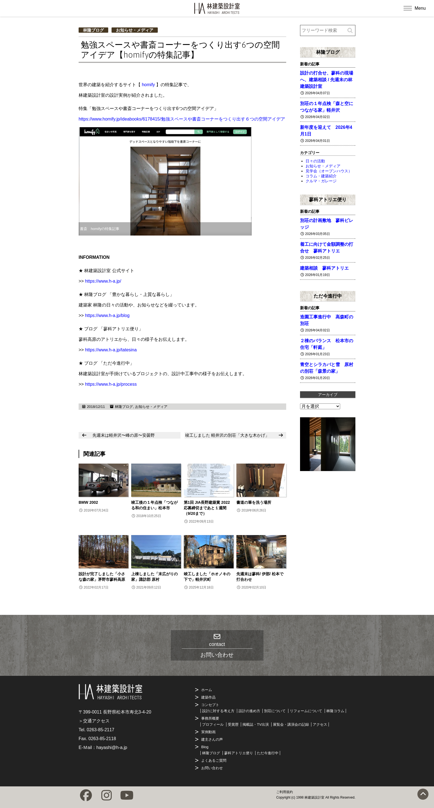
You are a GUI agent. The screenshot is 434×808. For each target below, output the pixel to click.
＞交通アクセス (94, 720)
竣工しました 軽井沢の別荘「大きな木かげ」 (227, 435)
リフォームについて (306, 711)
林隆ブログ (93, 30)
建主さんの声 (212, 739)
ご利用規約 (284, 792)
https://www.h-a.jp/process (111, 384)
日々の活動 (315, 161)
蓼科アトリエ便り (328, 199)
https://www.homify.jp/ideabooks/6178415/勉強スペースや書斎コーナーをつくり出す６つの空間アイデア (182, 119)
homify (148, 84)
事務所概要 (210, 718)
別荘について (275, 711)
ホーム (206, 690)
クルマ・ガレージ (321, 181)
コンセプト (210, 705)
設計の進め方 (249, 711)
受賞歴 (233, 724)
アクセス (320, 724)
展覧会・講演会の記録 (291, 724)
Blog (204, 747)
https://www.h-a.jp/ (103, 281)
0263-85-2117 (100, 729)
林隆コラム (335, 711)
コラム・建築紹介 (321, 176)
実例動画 (208, 732)
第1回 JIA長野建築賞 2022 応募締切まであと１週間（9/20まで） (209, 508)
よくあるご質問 (213, 760)
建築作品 (208, 697)
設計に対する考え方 (218, 711)
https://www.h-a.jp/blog (107, 315)
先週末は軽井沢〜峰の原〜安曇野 (123, 435)
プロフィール (213, 724)
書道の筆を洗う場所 (253, 502)
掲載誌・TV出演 (255, 724)
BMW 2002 (88, 502)
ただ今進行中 (328, 296)
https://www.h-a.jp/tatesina (111, 349)
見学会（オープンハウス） (329, 171)
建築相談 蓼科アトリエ (324, 268)
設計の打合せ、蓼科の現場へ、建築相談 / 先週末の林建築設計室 (326, 80)
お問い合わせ (212, 768)
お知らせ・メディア (134, 30)
